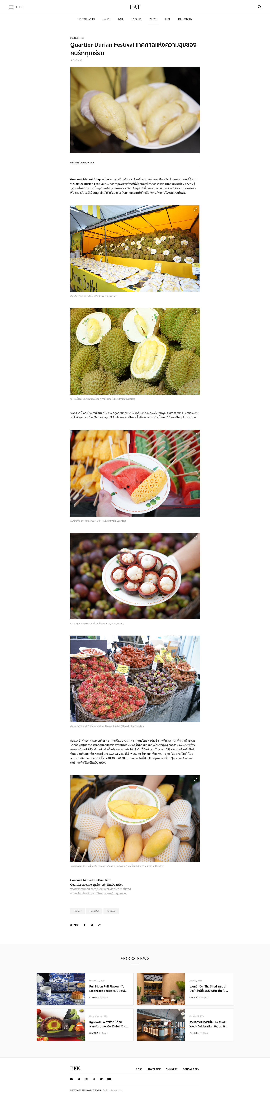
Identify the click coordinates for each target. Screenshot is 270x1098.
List (167, 19)
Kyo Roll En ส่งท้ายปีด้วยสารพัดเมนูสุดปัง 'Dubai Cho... (109, 1024)
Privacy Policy (116, 1090)
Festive (105, 1033)
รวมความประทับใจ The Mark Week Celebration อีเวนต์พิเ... (209, 1024)
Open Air (111, 911)
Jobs (139, 1069)
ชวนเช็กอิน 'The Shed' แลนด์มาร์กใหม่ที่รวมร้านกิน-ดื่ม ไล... (209, 988)
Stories (137, 19)
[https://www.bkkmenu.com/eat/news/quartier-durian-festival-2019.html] (99, 925)
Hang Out (94, 911)
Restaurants (86, 19)
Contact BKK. (191, 1069)
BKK (20, 7)
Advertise (154, 1069)
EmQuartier (77, 60)
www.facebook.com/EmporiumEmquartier (98, 893)
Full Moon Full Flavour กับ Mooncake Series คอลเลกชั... (108, 988)
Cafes (106, 19)
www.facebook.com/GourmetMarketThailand (100, 889)
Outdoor (78, 911)
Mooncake (104, 997)
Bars (121, 19)
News (153, 19)
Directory (185, 19)
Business (172, 1069)
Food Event (204, 1033)
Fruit (82, 38)
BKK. (75, 1068)
